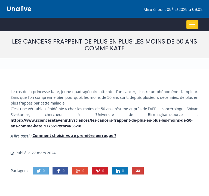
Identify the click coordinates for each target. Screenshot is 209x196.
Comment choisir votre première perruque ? (74, 135)
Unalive (19, 8)
